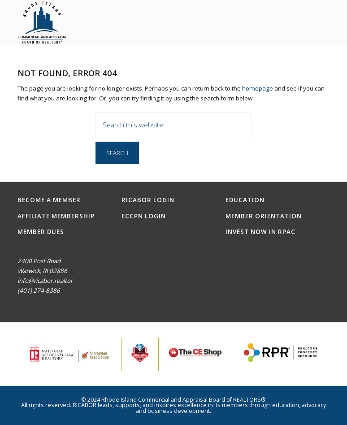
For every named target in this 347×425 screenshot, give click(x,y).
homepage (257, 88)
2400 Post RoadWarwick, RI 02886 (42, 266)
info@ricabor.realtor (45, 281)
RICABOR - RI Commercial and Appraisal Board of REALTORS (42, 22)
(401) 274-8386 (38, 290)
